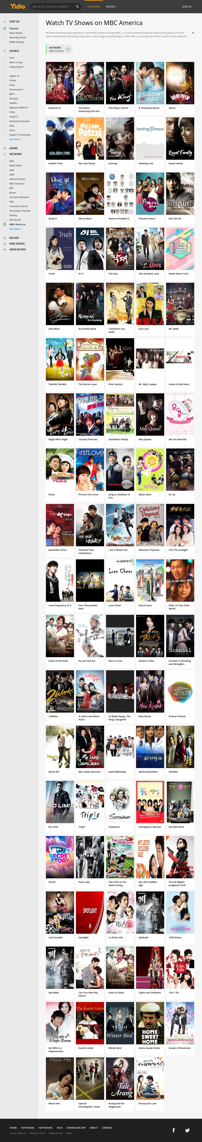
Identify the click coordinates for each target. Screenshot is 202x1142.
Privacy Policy (38, 1133)
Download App (76, 1127)
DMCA (69, 1133)
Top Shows (27, 1127)
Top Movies (46, 1127)
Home (13, 1127)
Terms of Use (56, 1133)
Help (60, 1127)
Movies (111, 6)
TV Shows (93, 6)
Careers (107, 1127)
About (94, 1127)
